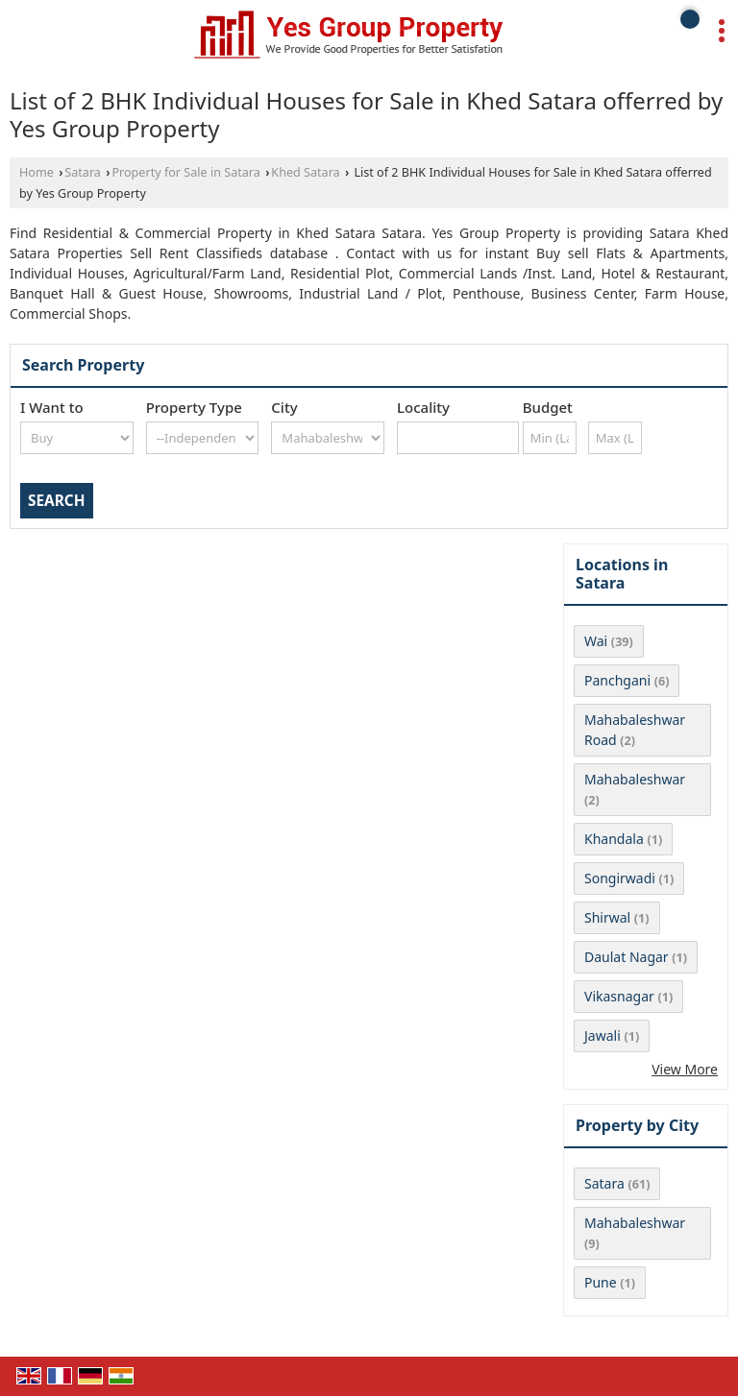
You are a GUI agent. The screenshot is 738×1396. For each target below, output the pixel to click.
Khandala (614, 839)
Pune (600, 1282)
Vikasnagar (619, 996)
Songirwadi (619, 878)
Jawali (602, 1035)
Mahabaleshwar (634, 779)
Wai (595, 641)
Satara (82, 172)
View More (685, 1069)
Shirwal (607, 917)
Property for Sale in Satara (185, 172)
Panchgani (617, 680)
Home (36, 172)
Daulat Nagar (626, 957)
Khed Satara (305, 172)
